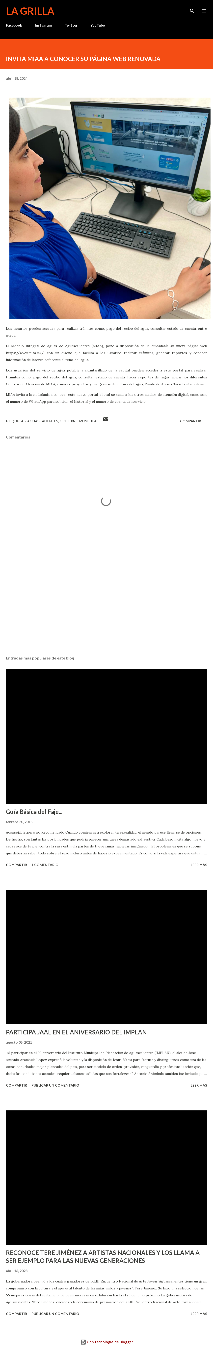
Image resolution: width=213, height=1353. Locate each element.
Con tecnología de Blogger (106, 1342)
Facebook (14, 25)
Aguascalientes (42, 421)
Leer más (199, 865)
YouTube (97, 25)
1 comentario (44, 865)
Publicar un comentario (55, 1085)
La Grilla (30, 11)
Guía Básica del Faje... (34, 811)
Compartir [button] (190, 421)
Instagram (43, 25)
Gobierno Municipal (79, 421)
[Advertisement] (106, 605)
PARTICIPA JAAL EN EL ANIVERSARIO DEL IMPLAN (76, 1032)
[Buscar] (192, 9)
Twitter (71, 25)
